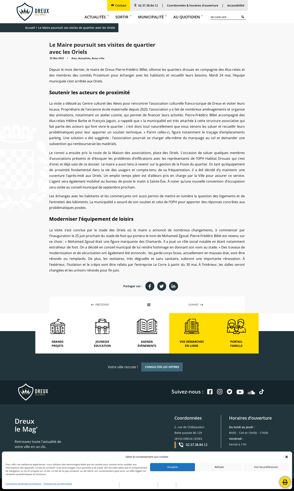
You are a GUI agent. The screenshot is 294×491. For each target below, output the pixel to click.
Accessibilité (235, 5)
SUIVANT (195, 304)
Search (244, 16)
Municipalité (152, 16)
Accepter (172, 467)
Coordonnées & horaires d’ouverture (192, 5)
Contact (119, 5)
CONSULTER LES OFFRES (162, 367)
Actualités (97, 16)
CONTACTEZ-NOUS (188, 484)
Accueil (30, 28)
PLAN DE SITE (167, 484)
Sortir (123, 16)
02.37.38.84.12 (146, 5)
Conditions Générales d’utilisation (23, 483)
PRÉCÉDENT (100, 304)
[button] (286, 457)
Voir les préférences (266, 467)
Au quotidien (188, 16)
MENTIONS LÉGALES (106, 484)
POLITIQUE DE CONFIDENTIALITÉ (138, 484)
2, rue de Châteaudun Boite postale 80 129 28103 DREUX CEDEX (189, 432)
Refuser (219, 467)
